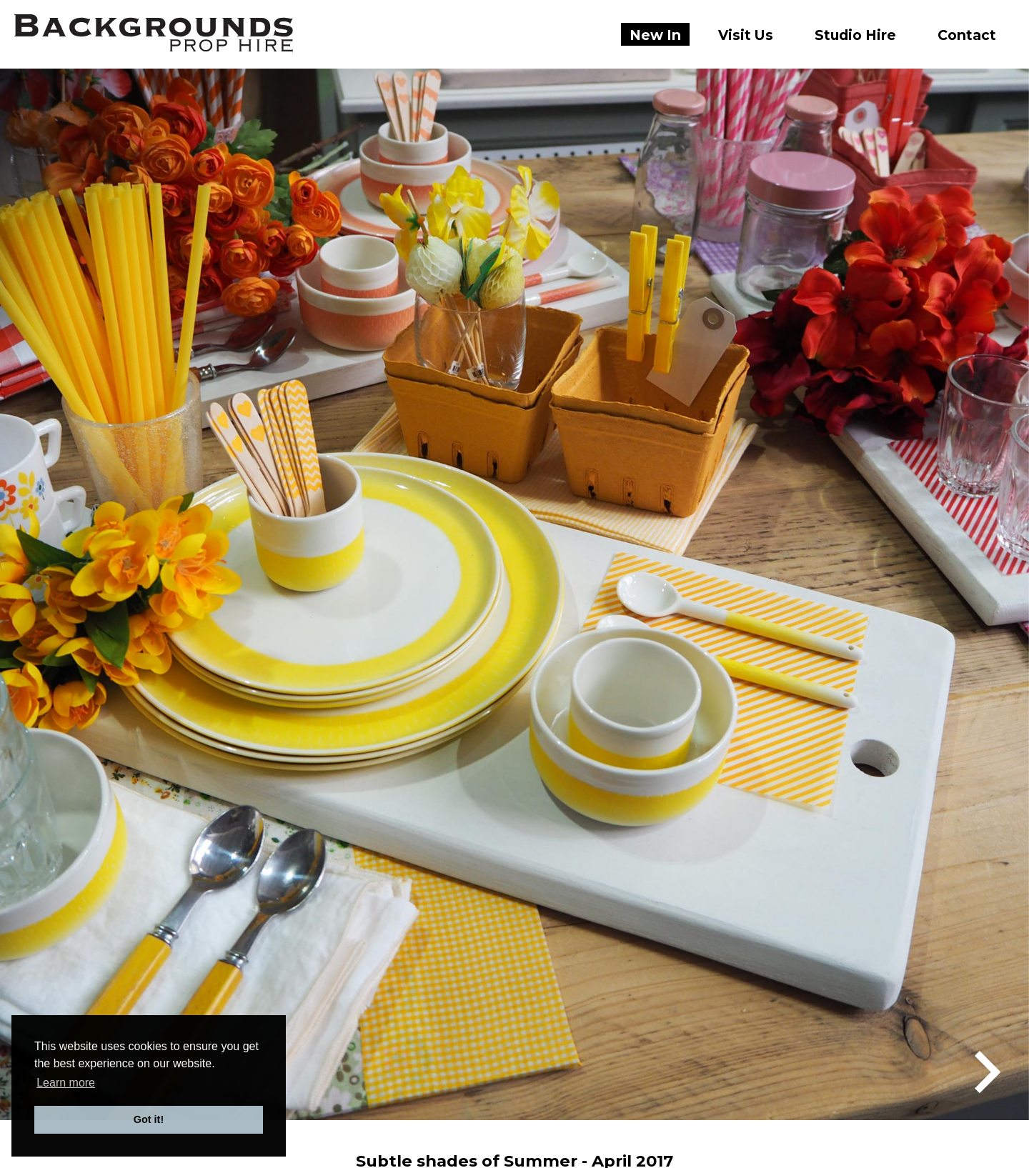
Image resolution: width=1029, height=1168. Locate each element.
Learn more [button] (65, 1083)
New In (655, 35)
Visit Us (745, 35)
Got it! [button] (149, 1119)
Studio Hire (855, 35)
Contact (967, 35)
